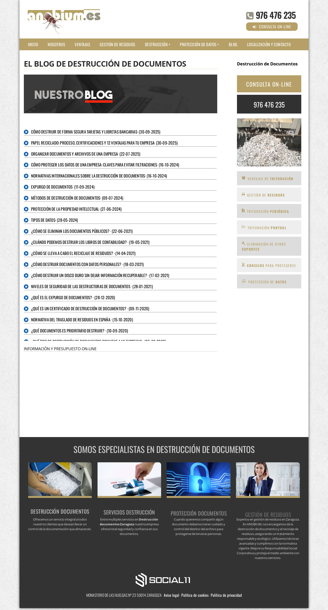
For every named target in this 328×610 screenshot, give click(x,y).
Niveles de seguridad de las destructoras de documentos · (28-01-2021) (92, 286)
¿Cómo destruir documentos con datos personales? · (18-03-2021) (87, 264)
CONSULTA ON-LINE (269, 84)
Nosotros (56, 44)
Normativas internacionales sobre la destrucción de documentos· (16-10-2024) (99, 176)
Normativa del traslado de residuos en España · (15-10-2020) (82, 320)
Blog (233, 44)
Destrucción (156, 44)
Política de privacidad (226, 595)
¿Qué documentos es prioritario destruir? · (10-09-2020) (79, 331)
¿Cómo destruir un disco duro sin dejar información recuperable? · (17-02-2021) (100, 275)
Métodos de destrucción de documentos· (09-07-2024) (77, 198)
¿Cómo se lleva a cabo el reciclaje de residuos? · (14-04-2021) (83, 253)
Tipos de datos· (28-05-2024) (54, 220)
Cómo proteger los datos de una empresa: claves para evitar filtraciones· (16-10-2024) (105, 165)
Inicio (33, 44)
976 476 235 (276, 14)
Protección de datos (198, 44)
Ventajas (82, 44)
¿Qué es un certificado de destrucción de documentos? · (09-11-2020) (90, 308)
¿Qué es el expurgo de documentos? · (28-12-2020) (73, 297)
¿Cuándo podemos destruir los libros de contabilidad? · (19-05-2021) (90, 242)
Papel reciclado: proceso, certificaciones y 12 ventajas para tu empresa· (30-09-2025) (104, 143)
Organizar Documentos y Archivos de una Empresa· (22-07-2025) (85, 154)
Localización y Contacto (269, 44)
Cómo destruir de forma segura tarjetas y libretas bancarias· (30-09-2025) (95, 132)
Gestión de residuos (117, 44)
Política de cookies (195, 595)
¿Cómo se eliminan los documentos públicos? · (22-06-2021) (81, 231)
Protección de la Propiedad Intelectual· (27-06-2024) (76, 209)
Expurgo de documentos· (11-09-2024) (62, 187)
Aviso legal (171, 595)
